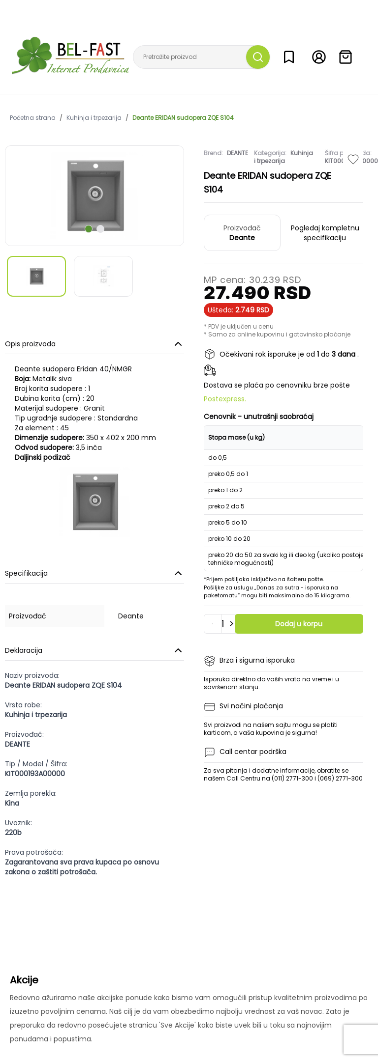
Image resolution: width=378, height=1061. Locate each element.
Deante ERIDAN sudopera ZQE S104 (183, 118)
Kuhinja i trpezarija (94, 118)
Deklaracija (94, 650)
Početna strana (33, 118)
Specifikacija (94, 573)
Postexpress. (225, 399)
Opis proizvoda (94, 344)
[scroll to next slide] (89, 229)
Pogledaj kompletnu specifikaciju (325, 233)
